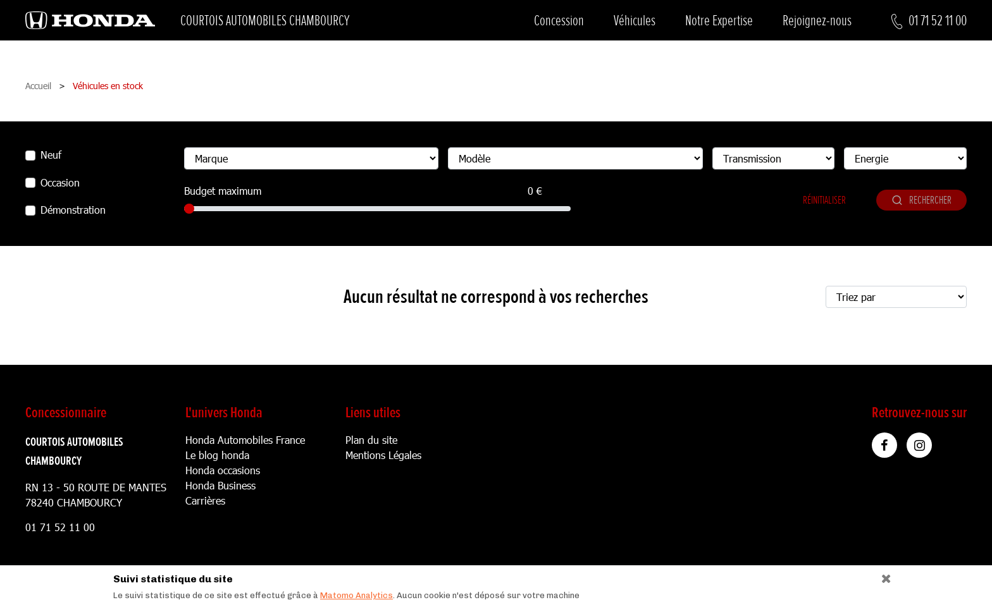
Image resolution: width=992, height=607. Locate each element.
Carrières (205, 500)
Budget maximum (222, 191)
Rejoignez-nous (817, 20)
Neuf (50, 155)
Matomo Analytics (356, 595)
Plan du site (371, 440)
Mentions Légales (383, 455)
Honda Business (220, 485)
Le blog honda (217, 455)
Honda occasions (222, 470)
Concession (559, 20)
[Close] (881, 575)
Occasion (60, 182)
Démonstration (73, 210)
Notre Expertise (719, 20)
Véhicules (634, 20)
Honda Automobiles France (245, 440)
